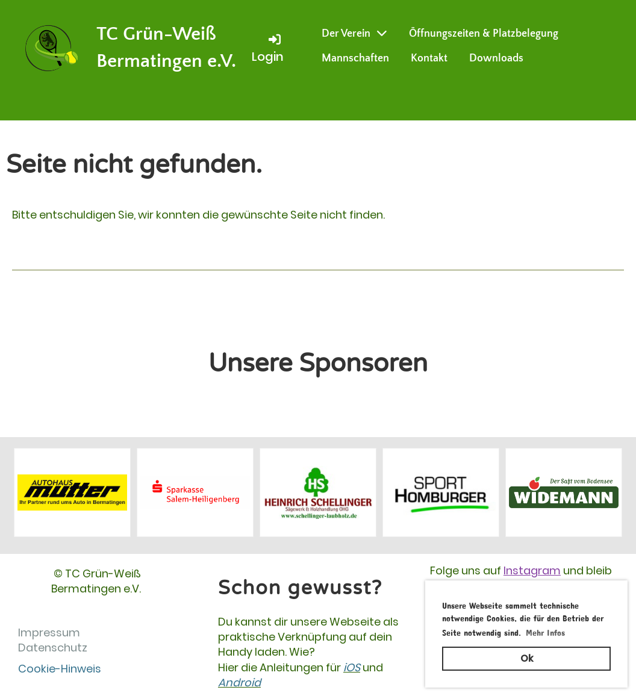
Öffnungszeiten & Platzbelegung (483, 34)
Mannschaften (355, 58)
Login (268, 48)
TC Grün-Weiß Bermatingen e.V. (166, 47)
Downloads (496, 58)
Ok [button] (526, 658)
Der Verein (354, 33)
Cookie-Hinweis (59, 668)
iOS (351, 667)
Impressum (49, 632)
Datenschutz (52, 647)
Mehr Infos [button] (545, 630)
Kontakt (429, 58)
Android (239, 682)
